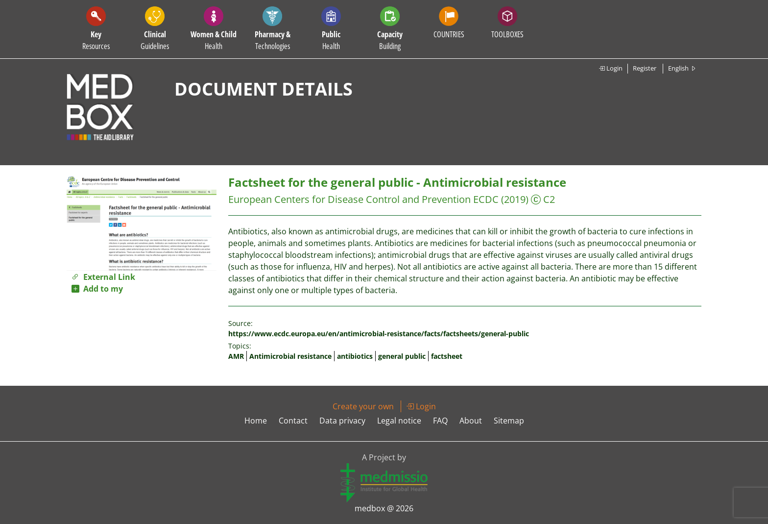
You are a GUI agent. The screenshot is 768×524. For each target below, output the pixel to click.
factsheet (446, 356)
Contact (293, 420)
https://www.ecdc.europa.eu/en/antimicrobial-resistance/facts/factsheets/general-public (378, 333)
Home (255, 420)
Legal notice (399, 420)
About (470, 420)
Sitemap (509, 420)
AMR (236, 356)
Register (644, 68)
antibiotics (355, 356)
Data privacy (342, 420)
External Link (103, 277)
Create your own (363, 406)
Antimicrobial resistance (290, 356)
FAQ (440, 420)
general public (402, 356)
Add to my (97, 288)
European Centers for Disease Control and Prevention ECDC (363, 199)
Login (611, 68)
